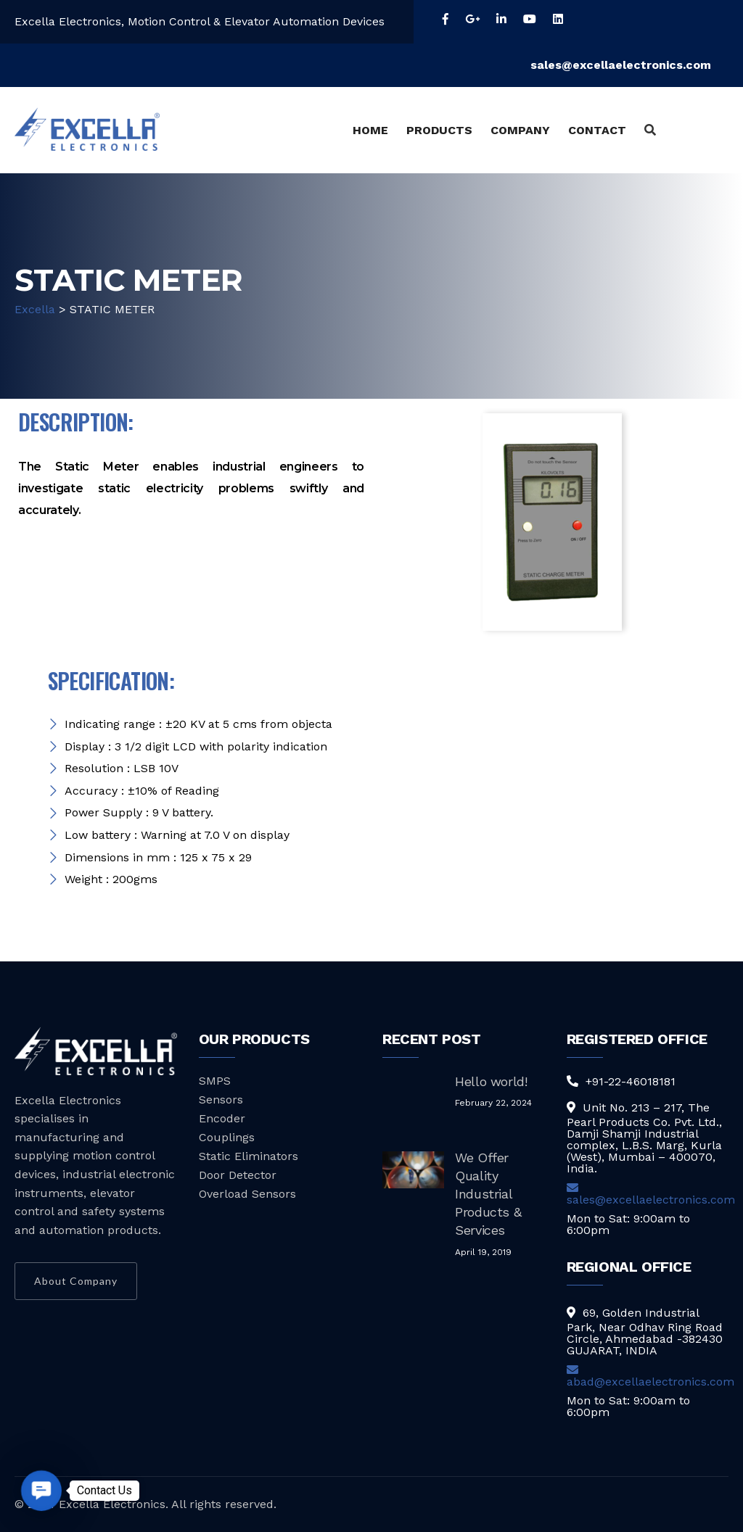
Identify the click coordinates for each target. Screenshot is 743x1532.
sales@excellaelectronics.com (629, 65)
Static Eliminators (248, 1156)
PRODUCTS (439, 130)
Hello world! (491, 1081)
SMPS (215, 1081)
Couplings (227, 1137)
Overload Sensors (247, 1194)
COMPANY (520, 130)
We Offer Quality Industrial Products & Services (488, 1194)
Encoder (222, 1118)
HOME (370, 130)
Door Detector (237, 1175)
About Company (76, 1281)
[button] (41, 1490)
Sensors (221, 1099)
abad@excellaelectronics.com (650, 1376)
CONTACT (597, 130)
